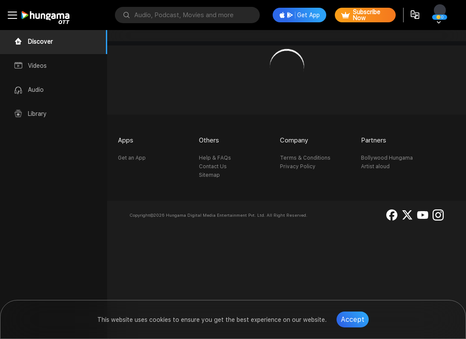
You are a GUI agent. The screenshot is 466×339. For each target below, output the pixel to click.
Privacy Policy (298, 166)
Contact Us (213, 166)
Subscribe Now (360, 15)
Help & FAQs (215, 158)
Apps (125, 140)
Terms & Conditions (305, 158)
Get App (299, 15)
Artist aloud (375, 166)
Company (294, 140)
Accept (352, 319)
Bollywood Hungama (387, 158)
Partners (373, 140)
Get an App (132, 158)
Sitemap (209, 175)
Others (209, 140)
